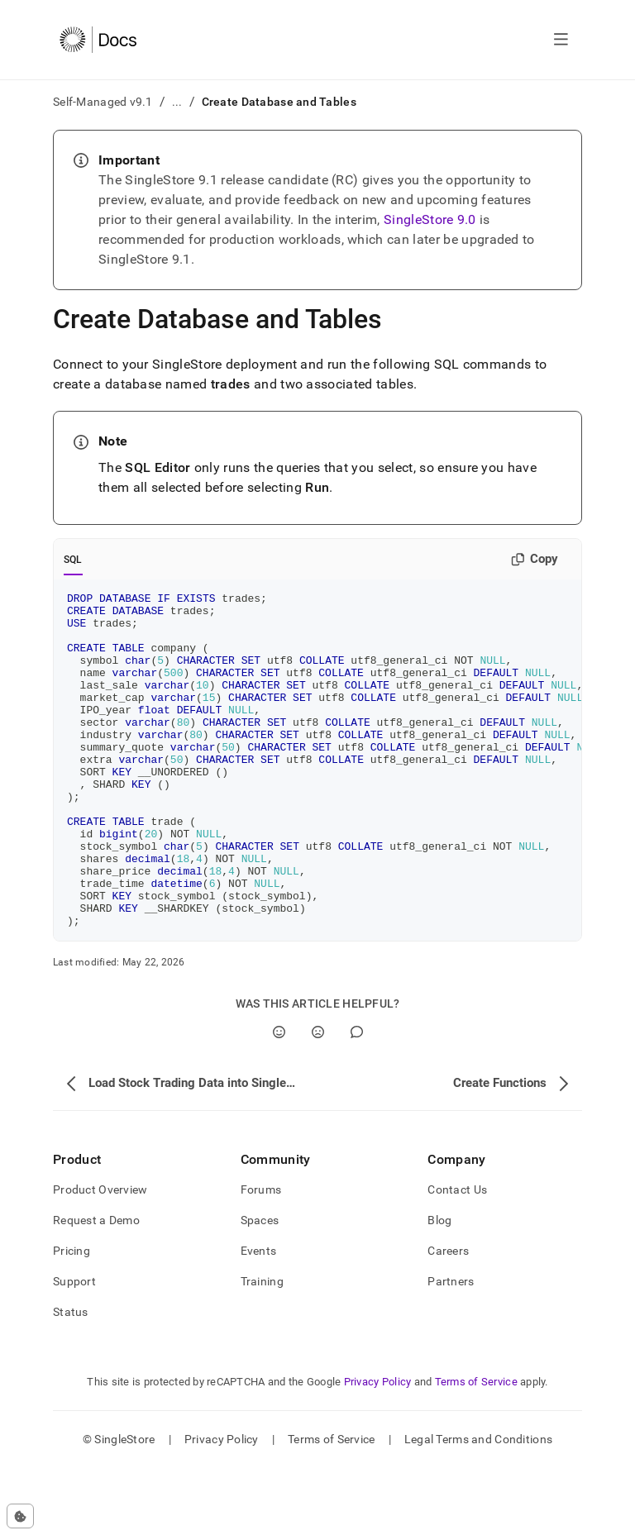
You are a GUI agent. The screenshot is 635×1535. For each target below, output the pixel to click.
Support (74, 1348)
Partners (450, 1348)
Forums (261, 1256)
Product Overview (100, 1256)
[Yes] (279, 1099)
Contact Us (457, 1256)
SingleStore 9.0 (430, 219)
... (177, 101)
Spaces (260, 1287)
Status (70, 1378)
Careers (448, 1317)
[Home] (98, 39)
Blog (439, 1287)
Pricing (71, 1317)
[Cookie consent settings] (20, 1516)
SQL (73, 559)
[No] (317, 1099)
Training (262, 1348)
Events (259, 1317)
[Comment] (356, 1099)
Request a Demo (96, 1287)
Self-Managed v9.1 (103, 101)
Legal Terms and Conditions (478, 1506)
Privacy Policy (378, 1448)
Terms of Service (476, 1448)
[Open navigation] (561, 39)
